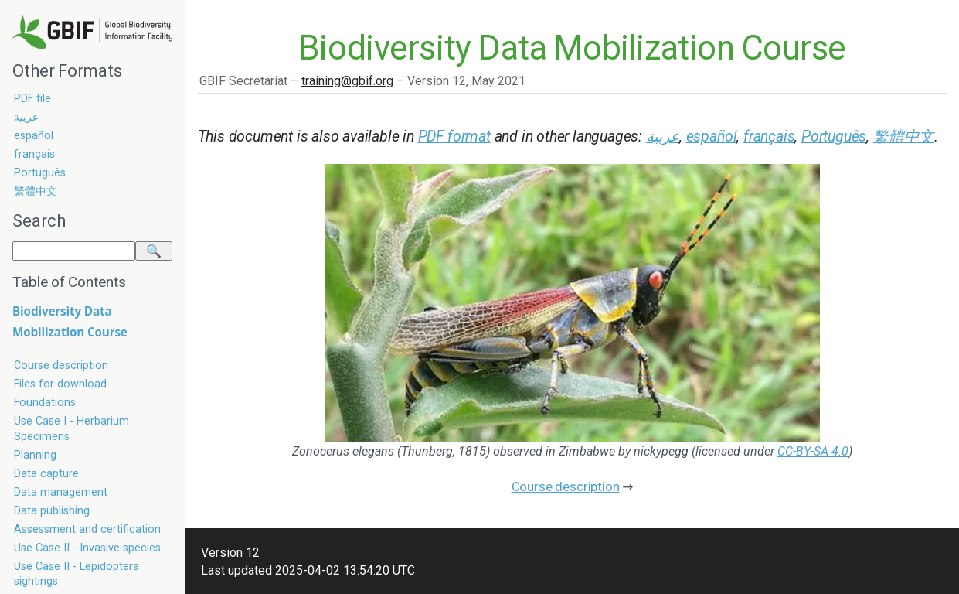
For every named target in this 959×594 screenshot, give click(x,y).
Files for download (60, 384)
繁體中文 (35, 191)
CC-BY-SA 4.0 (812, 451)
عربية (26, 117)
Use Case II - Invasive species (87, 548)
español (33, 135)
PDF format (454, 136)
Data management (60, 492)
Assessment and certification (87, 529)
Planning (35, 455)
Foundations (45, 402)
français (34, 154)
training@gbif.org (347, 80)
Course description (61, 365)
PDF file (32, 98)
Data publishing (52, 510)
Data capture (46, 473)
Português (40, 172)
